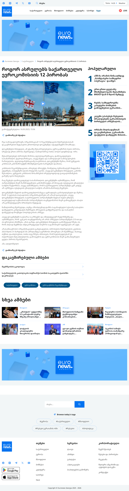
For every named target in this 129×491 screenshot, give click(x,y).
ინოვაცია (65, 308)
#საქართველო (63, 421)
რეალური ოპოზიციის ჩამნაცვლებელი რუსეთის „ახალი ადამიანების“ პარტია (116, 314)
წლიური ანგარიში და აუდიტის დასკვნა (109, 465)
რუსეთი (108, 308)
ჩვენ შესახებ (105, 449)
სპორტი (40, 475)
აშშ (63, 325)
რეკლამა (103, 459)
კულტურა (40, 469)
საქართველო (12, 285)
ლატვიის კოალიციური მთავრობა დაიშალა (30, 331)
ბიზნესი (40, 464)
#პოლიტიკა (88, 428)
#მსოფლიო (83, 421)
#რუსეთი (70, 428)
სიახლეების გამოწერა (78, 469)
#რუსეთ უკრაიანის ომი (46, 428)
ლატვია (23, 325)
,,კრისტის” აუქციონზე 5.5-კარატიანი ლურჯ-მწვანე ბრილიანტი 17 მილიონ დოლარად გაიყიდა (31, 314)
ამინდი (70, 454)
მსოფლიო (23, 308)
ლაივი (70, 449)
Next (38, 480)
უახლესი (71, 459)
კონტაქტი (103, 472)
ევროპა (39, 454)
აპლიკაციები (73, 464)
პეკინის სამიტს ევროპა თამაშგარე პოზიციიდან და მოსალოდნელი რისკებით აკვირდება (116, 331)
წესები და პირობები (108, 454)
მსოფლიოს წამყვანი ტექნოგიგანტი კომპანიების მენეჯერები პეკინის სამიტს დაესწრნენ (72, 314)
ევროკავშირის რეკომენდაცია (55, 285)
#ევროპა (44, 421)
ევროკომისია (30, 285)
